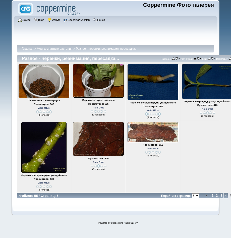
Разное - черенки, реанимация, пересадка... (106, 48)
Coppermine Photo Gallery (124, 223)
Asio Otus (43, 107)
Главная (27, 48)
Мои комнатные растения (54, 48)
